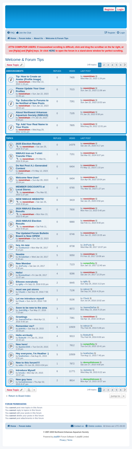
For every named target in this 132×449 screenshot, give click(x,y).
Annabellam (24, 257)
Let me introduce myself (30, 298)
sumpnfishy (89, 263)
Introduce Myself (25, 370)
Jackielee (87, 370)
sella (21, 365)
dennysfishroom (91, 362)
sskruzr (86, 289)
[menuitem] (11, 32)
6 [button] (120, 64)
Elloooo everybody (27, 281)
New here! (22, 344)
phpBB (56, 437)
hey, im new (23, 245)
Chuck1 (22, 292)
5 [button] (116, 64)
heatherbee (24, 356)
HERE (52, 50)
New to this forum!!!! (28, 362)
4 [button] (112, 64)
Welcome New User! (27, 177)
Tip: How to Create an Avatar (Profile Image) (28, 78)
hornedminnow (25, 382)
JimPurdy (87, 245)
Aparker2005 (24, 347)
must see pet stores (27, 289)
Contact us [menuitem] (77, 426)
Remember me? (25, 326)
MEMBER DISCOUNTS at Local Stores (30, 188)
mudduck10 (24, 248)
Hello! (19, 272)
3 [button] (108, 64)
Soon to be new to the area (31, 307)
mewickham (24, 82)
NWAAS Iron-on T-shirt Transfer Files (29, 154)
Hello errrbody (24, 335)
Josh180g (23, 310)
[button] (125, 65)
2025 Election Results (28, 143)
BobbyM (22, 338)
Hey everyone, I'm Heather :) (32, 353)
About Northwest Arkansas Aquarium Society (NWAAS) (32, 114)
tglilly (21, 284)
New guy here (24, 379)
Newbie (20, 254)
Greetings (21, 316)
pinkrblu (22, 328)
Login (120, 9)
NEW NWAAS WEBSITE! (30, 199)
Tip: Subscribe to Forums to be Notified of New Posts (32, 102)
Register (109, 9)
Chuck (21, 301)
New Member (23, 263)
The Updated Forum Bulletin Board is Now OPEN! (32, 234)
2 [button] (104, 64)
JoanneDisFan (89, 307)
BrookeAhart (24, 275)
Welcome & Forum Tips (24, 60)
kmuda (22, 373)
